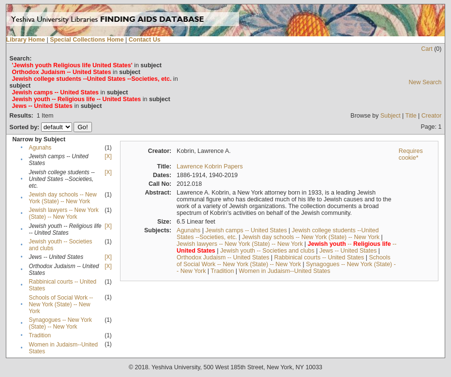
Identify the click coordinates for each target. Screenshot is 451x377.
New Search (424, 82)
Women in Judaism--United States (285, 271)
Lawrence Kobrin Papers (210, 166)
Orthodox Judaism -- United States (223, 257)
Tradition (40, 335)
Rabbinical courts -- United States (319, 257)
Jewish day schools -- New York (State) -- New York (63, 198)
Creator (431, 115)
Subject (390, 115)
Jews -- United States (348, 250)
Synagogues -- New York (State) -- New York (60, 323)
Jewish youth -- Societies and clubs (267, 250)
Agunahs (40, 147)
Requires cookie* (411, 154)
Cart (427, 48)
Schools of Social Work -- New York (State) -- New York (61, 304)
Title (411, 115)
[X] (108, 156)
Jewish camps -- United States (246, 230)
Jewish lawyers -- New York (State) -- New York (64, 213)
